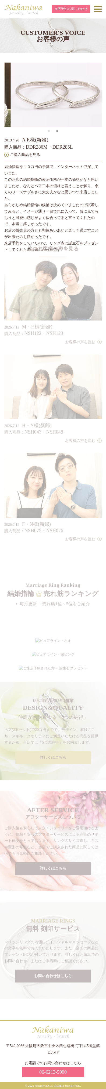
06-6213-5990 (53, 1072)
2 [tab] (57, 131)
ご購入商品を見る (25, 155)
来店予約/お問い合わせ (70, 9)
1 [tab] (49, 131)
